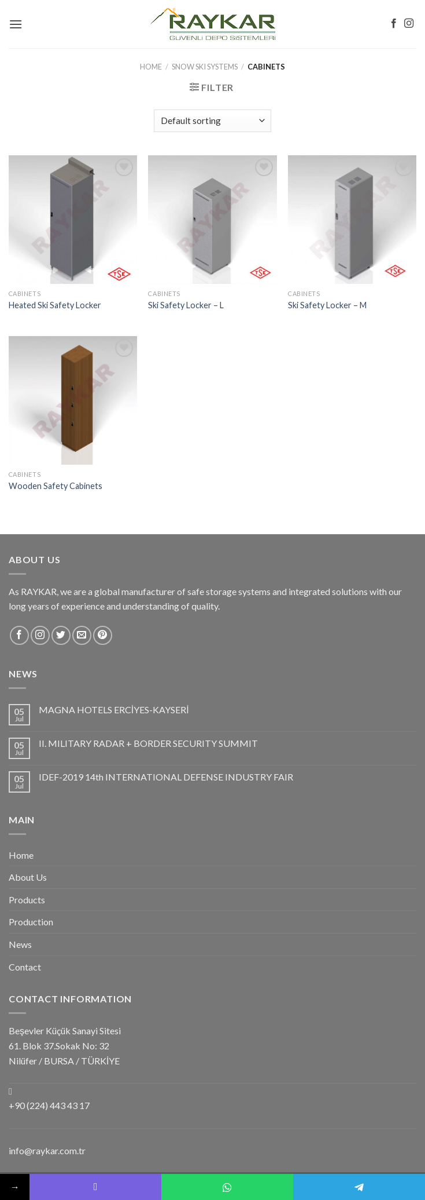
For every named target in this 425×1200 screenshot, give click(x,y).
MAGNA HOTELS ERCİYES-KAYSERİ (114, 709)
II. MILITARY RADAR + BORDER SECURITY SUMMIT (148, 743)
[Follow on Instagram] (408, 24)
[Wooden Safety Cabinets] (73, 400)
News (20, 944)
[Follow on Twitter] (61, 635)
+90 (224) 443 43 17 (49, 1105)
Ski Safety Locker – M (327, 305)
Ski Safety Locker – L (186, 305)
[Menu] (16, 24)
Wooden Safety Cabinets (55, 486)
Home (151, 66)
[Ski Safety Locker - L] (212, 219)
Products (27, 899)
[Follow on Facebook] (393, 24)
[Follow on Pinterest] (102, 635)
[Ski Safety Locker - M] (352, 219)
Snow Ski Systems (205, 66)
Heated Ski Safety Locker (55, 305)
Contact (25, 966)
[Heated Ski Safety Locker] (73, 219)
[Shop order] (212, 121)
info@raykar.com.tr (47, 1150)
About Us (28, 876)
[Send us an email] (81, 635)
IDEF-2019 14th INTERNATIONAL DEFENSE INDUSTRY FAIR (166, 776)
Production (31, 921)
